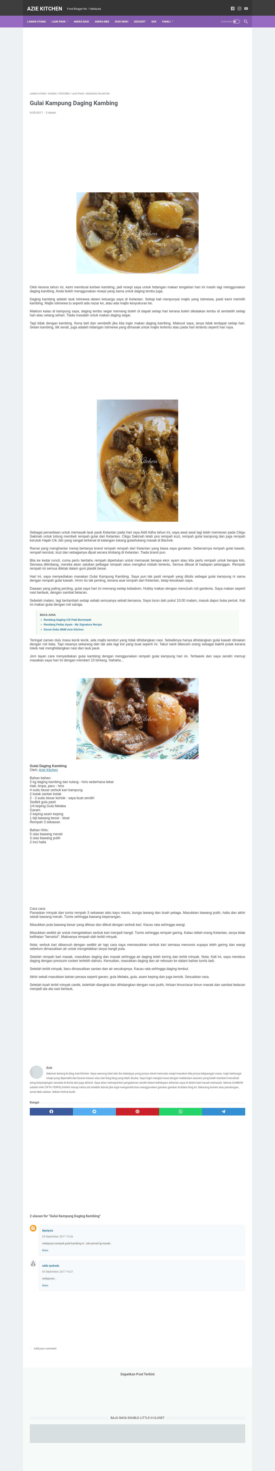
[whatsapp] (130, 1193)
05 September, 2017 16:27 (57, 1353)
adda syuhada (50, 1347)
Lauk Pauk (61, 15)
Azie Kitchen (47, 4)
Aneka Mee (104, 15)
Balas (45, 1331)
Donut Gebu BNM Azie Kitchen (64, 665)
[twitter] (73, 1193)
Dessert (142, 15)
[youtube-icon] (243, 5)
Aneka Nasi (84, 15)
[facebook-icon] (230, 5)
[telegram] (159, 1193)
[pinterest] (101, 1193)
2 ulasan (51, 108)
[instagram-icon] (237, 5)
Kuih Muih (124, 15)
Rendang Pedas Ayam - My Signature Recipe (73, 660)
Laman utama (39, 15)
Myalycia (47, 1312)
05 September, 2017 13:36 (57, 1317)
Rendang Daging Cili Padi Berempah (67, 656)
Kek (156, 15)
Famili (169, 15)
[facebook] (44, 1193)
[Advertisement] (102, 54)
